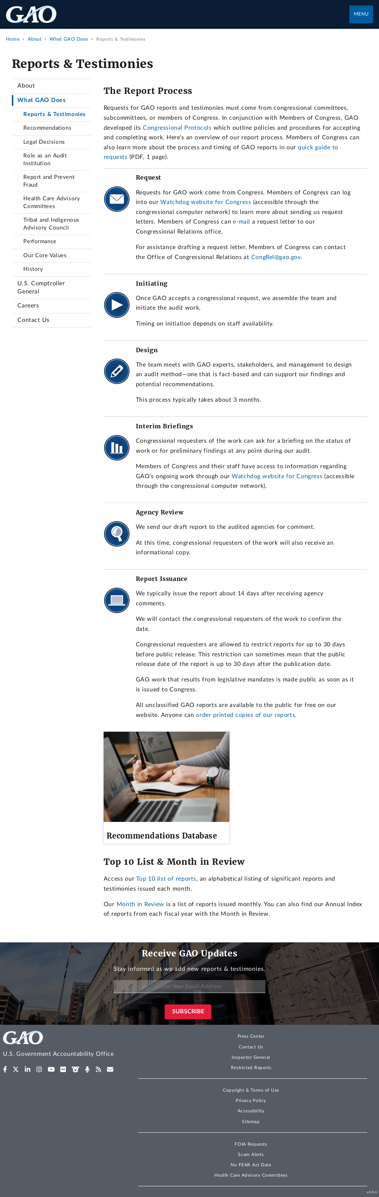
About (26, 86)
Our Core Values (45, 255)
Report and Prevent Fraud (48, 181)
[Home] (63, 1045)
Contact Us (33, 320)
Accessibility (251, 1111)
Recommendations (47, 128)
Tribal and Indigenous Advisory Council (51, 224)
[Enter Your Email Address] (189, 986)
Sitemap (250, 1121)
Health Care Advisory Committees (51, 202)
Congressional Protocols (177, 128)
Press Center (251, 1036)
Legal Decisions (44, 142)
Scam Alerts (251, 1154)
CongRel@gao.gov (276, 257)
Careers (28, 306)
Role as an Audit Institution (45, 159)
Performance (40, 241)
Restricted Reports (251, 1067)
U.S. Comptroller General (41, 287)
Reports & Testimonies (54, 114)
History (33, 269)
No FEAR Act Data (251, 1165)
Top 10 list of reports (166, 879)
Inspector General (251, 1057)
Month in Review (140, 904)
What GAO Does (41, 100)
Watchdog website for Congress (205, 202)
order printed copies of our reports (245, 715)
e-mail (241, 222)
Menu (361, 14)
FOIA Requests (251, 1144)
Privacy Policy (251, 1100)
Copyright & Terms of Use (251, 1090)
